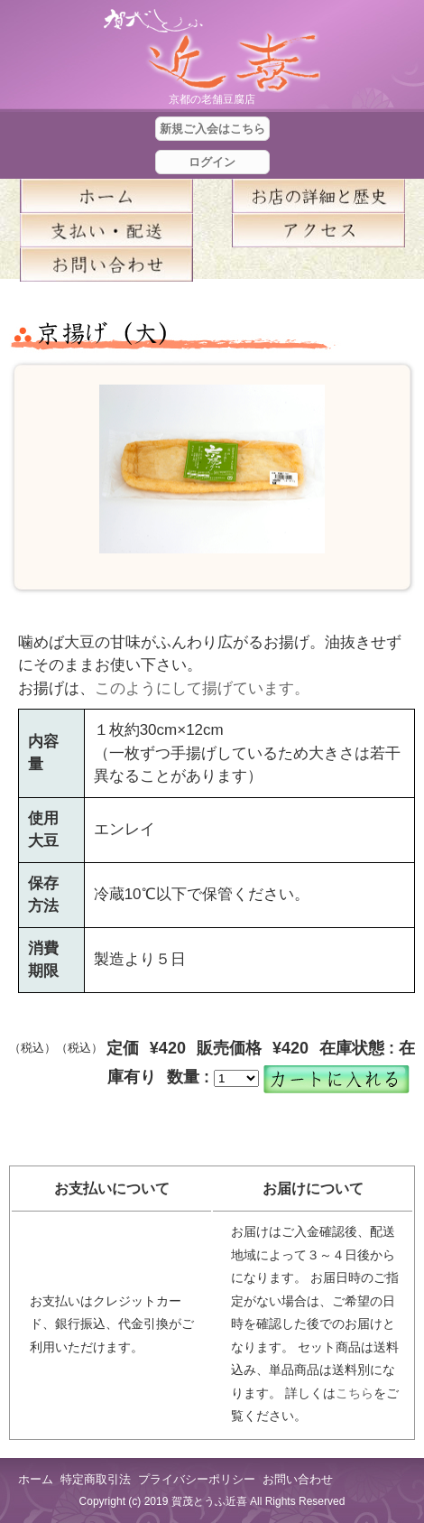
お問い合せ (106, 264)
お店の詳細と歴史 (318, 196)
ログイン (212, 162)
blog (318, 264)
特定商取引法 (95, 1479)
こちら (354, 1393)
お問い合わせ (298, 1479)
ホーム (106, 196)
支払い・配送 (106, 230)
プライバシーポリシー (196, 1479)
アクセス (318, 230)
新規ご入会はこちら (212, 128)
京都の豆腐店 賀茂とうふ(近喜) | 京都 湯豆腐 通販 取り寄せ (212, 51)
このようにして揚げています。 (202, 688)
